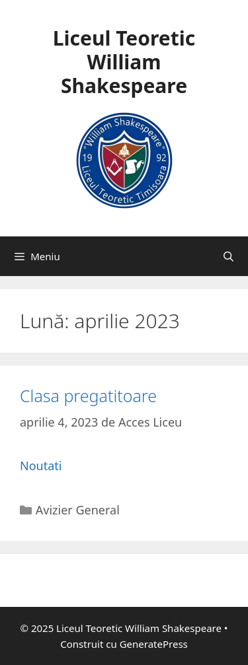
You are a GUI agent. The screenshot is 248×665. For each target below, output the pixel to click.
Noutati (41, 465)
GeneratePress (154, 643)
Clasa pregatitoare (88, 395)
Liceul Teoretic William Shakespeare (124, 61)
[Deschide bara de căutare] (228, 256)
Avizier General (78, 510)
